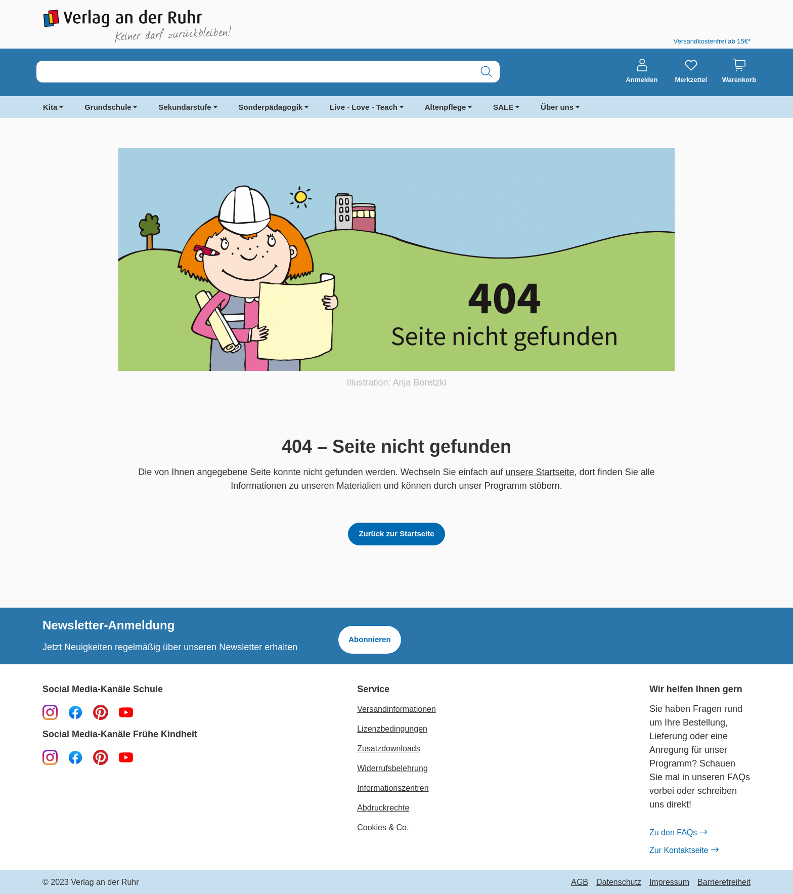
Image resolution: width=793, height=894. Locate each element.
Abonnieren (369, 639)
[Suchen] (486, 71)
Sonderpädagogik (271, 107)
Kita (50, 107)
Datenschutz (618, 882)
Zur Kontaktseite (683, 850)
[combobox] (254, 71)
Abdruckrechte (383, 807)
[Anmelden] (642, 71)
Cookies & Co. (383, 827)
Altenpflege (445, 107)
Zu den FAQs (678, 832)
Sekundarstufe (184, 107)
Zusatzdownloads (388, 748)
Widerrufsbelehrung (392, 768)
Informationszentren (392, 788)
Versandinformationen (396, 709)
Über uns (557, 107)
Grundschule (107, 107)
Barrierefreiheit (724, 882)
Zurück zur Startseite (396, 533)
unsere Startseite (540, 472)
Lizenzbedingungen (392, 729)
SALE (503, 107)
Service (373, 689)
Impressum (669, 882)
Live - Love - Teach (364, 107)
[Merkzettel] (691, 71)
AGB (579, 882)
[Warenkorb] (739, 71)
